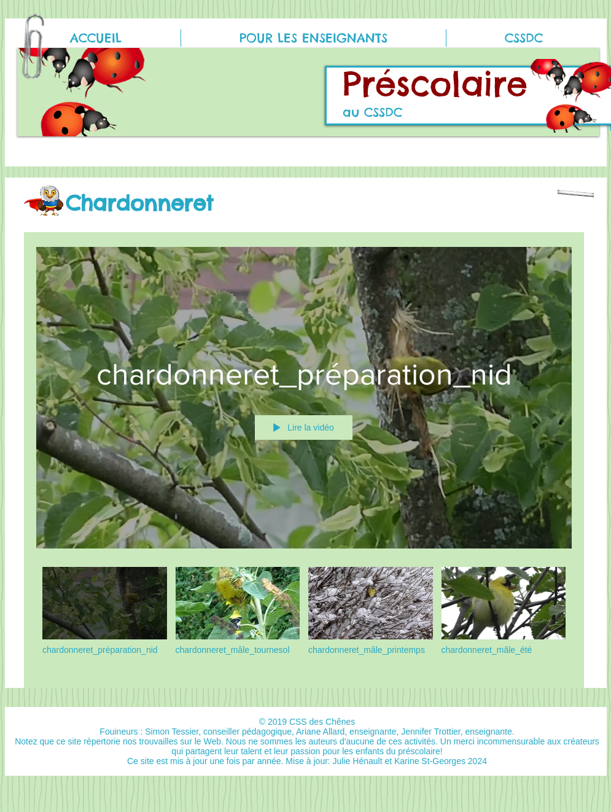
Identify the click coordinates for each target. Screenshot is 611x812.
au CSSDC (372, 112)
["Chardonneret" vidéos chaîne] (304, 618)
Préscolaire (435, 83)
